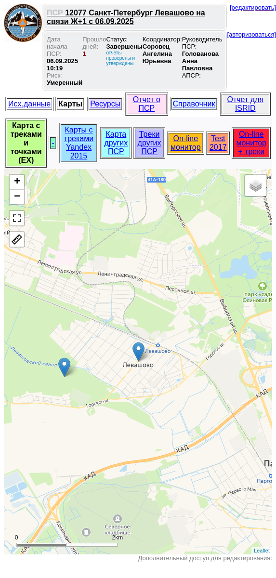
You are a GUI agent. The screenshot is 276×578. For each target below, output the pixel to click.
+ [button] (17, 182)
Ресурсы (105, 104)
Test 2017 (218, 142)
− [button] (17, 197)
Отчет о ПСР (146, 103)
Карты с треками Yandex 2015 (78, 143)
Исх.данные (29, 104)
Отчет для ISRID (245, 103)
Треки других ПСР (149, 143)
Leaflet (262, 550)
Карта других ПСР (116, 143)
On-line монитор (186, 142)
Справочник (194, 104)
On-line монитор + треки (251, 143)
